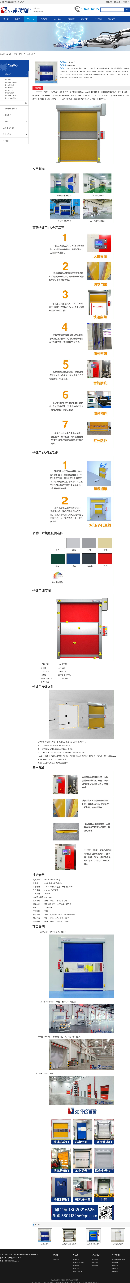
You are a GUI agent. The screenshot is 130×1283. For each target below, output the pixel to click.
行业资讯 (95, 1265)
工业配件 (6, 141)
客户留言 (111, 19)
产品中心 (30, 19)
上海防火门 (7, 121)
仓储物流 (115, 1271)
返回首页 (109, 2)
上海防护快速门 (9, 93)
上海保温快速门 (9, 87)
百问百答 (71, 19)
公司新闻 (95, 1259)
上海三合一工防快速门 (11, 95)
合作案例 (57, 19)
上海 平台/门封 (8, 128)
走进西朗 (84, 19)
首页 (15, 54)
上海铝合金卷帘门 (10, 109)
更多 (26, 103)
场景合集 (56, 1259)
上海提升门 (7, 115)
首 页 (6, 19)
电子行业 (115, 1265)
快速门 (17, 19)
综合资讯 (95, 1262)
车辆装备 (115, 1262)
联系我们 (126, 2)
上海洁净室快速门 (10, 85)
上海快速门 (31, 54)
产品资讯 (44, 19)
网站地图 (117, 2)
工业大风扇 (7, 134)
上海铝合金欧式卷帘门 (11, 98)
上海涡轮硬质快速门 (11, 82)
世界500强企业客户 (118, 1259)
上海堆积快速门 (9, 90)
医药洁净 (115, 1268)
